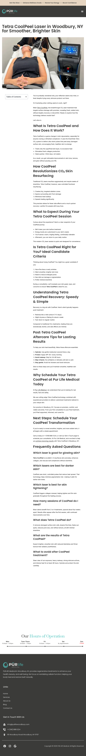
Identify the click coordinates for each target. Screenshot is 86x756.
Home (5, 693)
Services (6, 697)
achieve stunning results (45, 441)
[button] (82, 11)
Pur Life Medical (41, 390)
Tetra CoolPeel (42, 108)
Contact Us (7, 708)
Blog (5, 704)
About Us (6, 701)
